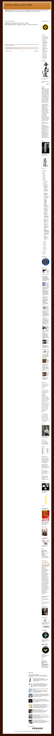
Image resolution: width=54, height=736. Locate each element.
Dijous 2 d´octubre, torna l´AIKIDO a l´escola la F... (46, 197)
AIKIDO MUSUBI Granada (44, 45)
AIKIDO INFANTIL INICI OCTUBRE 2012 (39, 720)
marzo (44, 247)
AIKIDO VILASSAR (45, 51)
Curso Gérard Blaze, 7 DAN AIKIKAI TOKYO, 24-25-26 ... (46, 217)
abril (44, 246)
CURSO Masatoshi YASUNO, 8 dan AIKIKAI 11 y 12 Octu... (46, 234)
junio (44, 243)
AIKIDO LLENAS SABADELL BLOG (45, 42)
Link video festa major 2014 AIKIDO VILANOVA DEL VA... (46, 238)
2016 (43, 177)
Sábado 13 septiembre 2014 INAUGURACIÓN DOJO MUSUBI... (46, 230)
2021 (43, 172)
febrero (44, 248)
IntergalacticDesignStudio (27, 731)
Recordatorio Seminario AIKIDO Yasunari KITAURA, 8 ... (46, 205)
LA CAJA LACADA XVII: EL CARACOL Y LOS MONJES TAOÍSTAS (45, 210)
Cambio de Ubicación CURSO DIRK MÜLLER (39, 683)
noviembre (45, 182)
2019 (43, 173)
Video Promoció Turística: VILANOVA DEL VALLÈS (45, 297)
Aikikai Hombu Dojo (45, 38)
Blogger (39, 731)
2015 (43, 178)
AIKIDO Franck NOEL (45, 37)
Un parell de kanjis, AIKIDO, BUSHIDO (38, 678)
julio (44, 242)
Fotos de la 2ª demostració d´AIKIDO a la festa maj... (45, 213)
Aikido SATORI (44, 57)
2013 (43, 251)
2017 (43, 176)
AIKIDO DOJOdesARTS (44, 50)
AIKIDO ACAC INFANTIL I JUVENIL (45, 48)
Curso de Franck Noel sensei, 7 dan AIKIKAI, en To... (46, 190)
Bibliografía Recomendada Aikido (37, 709)
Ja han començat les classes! (45, 224)
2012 (43, 252)
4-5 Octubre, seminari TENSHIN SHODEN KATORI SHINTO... (45, 201)
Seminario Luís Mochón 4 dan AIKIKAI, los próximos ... (45, 187)
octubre (44, 183)
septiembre (45, 184)
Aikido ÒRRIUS (44, 58)
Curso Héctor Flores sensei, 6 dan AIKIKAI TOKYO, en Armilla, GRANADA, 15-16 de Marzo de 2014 (41, 705)
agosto (44, 241)
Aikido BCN (44, 52)
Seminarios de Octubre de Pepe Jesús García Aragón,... (46, 227)
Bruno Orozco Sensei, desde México (45, 318)
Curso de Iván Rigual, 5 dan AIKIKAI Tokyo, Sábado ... (45, 194)
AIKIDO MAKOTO (45, 36)
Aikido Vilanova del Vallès (18, 4)
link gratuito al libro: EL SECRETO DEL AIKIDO (39, 699)
